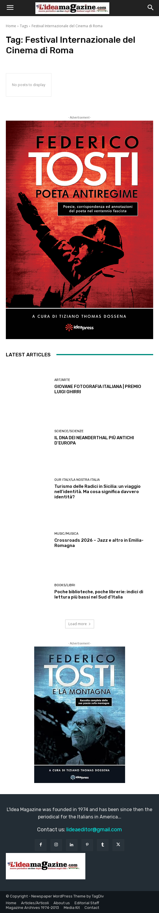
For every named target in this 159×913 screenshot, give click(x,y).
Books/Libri (64, 585)
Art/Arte (62, 380)
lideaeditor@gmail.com (94, 829)
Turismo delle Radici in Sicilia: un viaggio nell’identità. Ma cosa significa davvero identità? (97, 492)
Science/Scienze (69, 431)
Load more (79, 623)
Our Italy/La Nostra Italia (77, 479)
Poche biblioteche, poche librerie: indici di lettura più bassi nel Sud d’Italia (98, 594)
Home (11, 25)
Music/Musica (66, 533)
